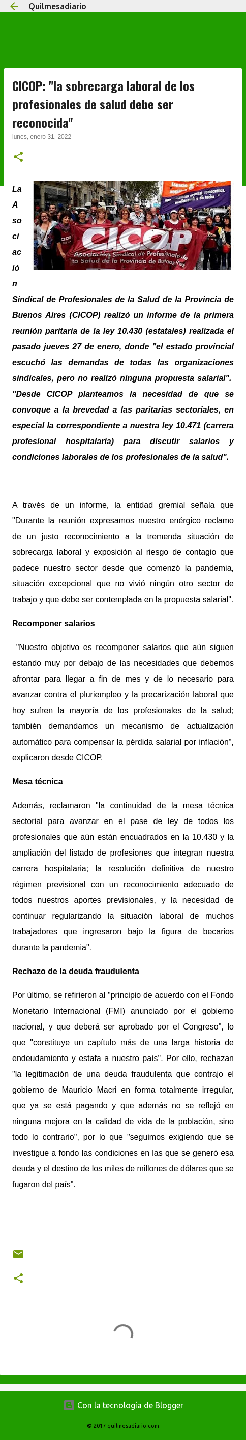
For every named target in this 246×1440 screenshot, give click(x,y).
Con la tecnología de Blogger (123, 1405)
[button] (18, 158)
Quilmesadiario (57, 6)
